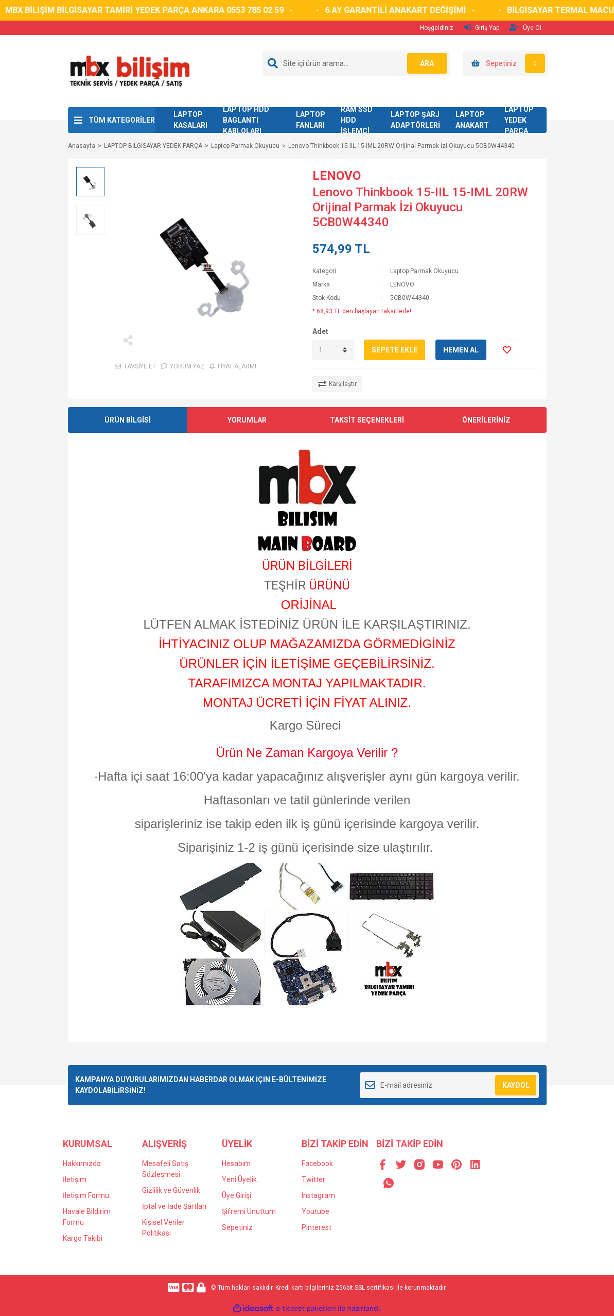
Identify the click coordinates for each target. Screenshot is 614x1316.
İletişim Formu (86, 1195)
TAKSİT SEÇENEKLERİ (367, 420)
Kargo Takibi (82, 1238)
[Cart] (505, 63)
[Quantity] (333, 350)
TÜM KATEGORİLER (122, 120)
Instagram (318, 1195)
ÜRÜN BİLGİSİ (127, 420)
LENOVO (336, 175)
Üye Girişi (236, 1195)
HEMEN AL (461, 350)
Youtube (315, 1211)
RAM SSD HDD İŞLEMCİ (357, 120)
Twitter (313, 1179)
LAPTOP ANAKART (472, 119)
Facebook (317, 1163)
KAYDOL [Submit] (516, 1085)
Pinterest (316, 1227)
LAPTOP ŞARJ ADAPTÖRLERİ (415, 119)
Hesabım (236, 1163)
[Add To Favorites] (507, 350)
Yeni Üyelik (239, 1179)
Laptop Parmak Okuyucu (424, 271)
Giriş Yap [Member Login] (481, 27)
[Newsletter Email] (449, 1085)
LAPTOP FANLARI (310, 119)
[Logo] (129, 70)
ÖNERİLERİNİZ (486, 420)
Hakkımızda (82, 1163)
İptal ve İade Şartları (174, 1206)
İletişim (74, 1179)
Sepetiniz (237, 1227)
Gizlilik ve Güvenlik (171, 1190)
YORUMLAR (247, 420)
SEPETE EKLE (394, 350)
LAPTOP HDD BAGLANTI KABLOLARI (246, 120)
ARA (426, 63)
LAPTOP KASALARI (190, 119)
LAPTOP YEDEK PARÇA (519, 120)
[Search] (356, 63)
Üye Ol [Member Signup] (525, 27)
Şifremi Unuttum (249, 1211)
